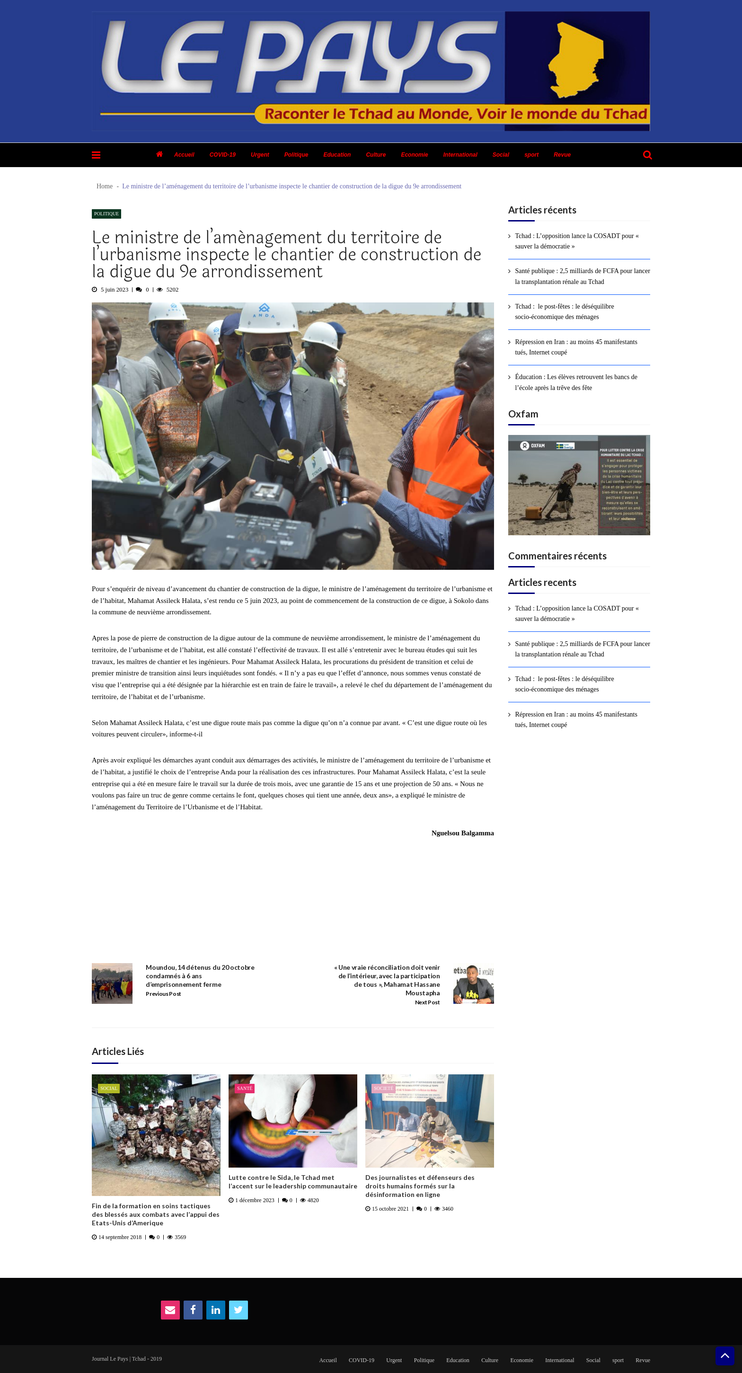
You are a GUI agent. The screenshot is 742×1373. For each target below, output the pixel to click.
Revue (562, 154)
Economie (414, 154)
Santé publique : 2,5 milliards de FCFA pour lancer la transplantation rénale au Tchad (582, 276)
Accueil (184, 154)
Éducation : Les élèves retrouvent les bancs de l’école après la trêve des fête (576, 382)
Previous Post (163, 994)
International (460, 154)
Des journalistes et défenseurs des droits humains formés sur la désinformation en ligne (420, 1185)
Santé (244, 1088)
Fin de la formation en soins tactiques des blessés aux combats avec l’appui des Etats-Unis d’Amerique (156, 1214)
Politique (296, 154)
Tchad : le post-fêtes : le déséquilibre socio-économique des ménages (564, 311)
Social (501, 154)
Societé (383, 1088)
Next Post (427, 1002)
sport (531, 154)
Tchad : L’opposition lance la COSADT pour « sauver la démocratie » (577, 241)
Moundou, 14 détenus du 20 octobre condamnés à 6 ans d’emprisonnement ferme (200, 975)
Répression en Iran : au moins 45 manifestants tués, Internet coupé (576, 347)
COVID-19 (223, 154)
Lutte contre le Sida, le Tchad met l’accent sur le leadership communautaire (293, 1181)
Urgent (260, 154)
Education (337, 154)
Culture (376, 154)
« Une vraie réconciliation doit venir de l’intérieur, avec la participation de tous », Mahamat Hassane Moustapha (387, 980)
